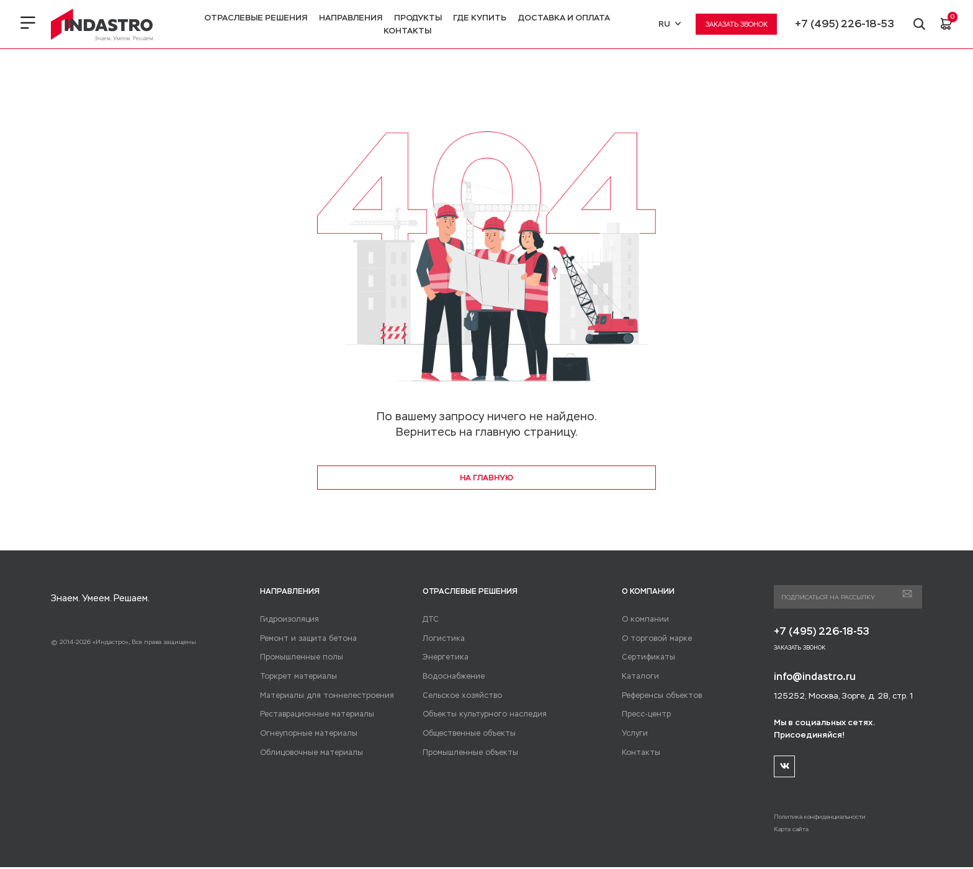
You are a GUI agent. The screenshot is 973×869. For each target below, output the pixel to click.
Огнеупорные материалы (305, 734)
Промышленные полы (299, 657)
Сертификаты (645, 657)
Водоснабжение (452, 677)
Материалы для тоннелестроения (320, 696)
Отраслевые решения (255, 17)
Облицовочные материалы (308, 753)
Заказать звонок (735, 24)
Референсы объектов (659, 696)
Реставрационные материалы (312, 714)
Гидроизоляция (287, 619)
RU (668, 24)
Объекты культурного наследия (479, 714)
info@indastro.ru (816, 677)
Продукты (417, 17)
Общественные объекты (465, 734)
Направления (350, 17)
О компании (643, 619)
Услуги (634, 734)
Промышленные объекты (467, 753)
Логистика (441, 639)
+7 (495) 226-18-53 (843, 23)
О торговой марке (653, 639)
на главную (486, 477)
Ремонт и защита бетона (302, 639)
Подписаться (907, 594)
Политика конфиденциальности (824, 818)
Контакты (407, 30)
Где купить (479, 17)
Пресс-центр (645, 714)
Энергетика (443, 657)
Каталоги (638, 677)
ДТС (429, 619)
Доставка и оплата (563, 17)
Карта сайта (792, 831)
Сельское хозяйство (458, 696)
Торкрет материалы (294, 677)
